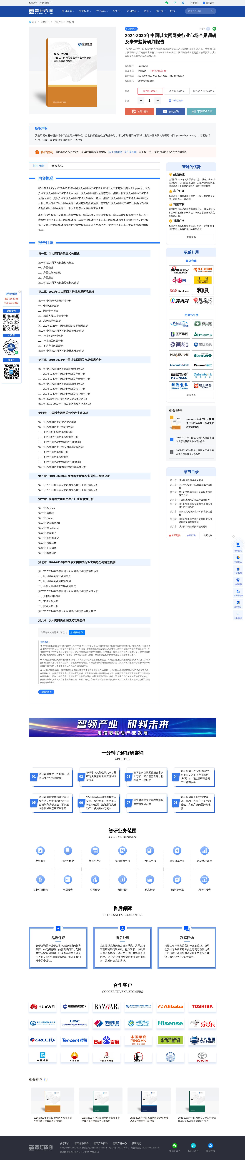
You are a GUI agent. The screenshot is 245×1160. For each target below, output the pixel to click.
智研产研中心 (120, 1143)
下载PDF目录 (201, 111)
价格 (127, 91)
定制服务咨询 (76, 632)
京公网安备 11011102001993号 (145, 1148)
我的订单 (208, 3)
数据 (174, 11)
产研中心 (133, 11)
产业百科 (102, 11)
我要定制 (207, 535)
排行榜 (161, 11)
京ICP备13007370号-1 (119, 1148)
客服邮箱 (129, 80)
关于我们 (194, 3)
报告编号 (129, 66)
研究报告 (85, 11)
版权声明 (41, 128)
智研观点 (68, 11)
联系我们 (136, 1143)
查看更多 (191, 237)
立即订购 (139, 111)
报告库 (118, 11)
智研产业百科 (101, 1143)
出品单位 (129, 71)
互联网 (70, 21)
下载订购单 (176, 100)
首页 (34, 21)
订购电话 (129, 76)
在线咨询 (170, 111)
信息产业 (58, 21)
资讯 (147, 11)
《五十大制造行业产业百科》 (122, 152)
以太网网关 (131, 28)
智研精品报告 (82, 1143)
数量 (127, 100)
